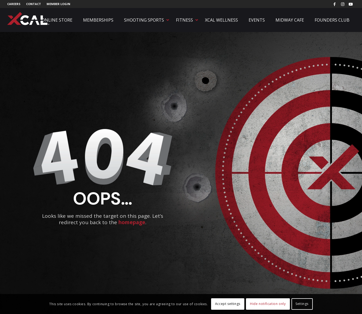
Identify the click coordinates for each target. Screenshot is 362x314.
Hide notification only (268, 303)
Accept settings (227, 303)
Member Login (58, 4)
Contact (33, 4)
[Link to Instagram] (343, 4)
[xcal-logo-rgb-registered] (28, 18)
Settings (301, 303)
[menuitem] (15, 4)
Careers (13, 4)
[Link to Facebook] (335, 4)
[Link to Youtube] (351, 4)
